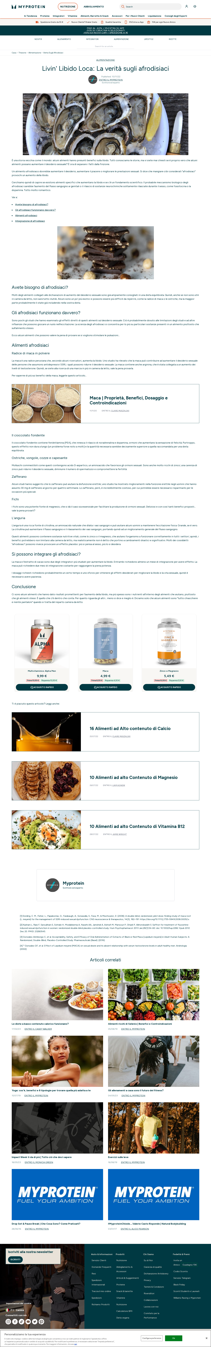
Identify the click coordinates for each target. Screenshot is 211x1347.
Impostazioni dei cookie (18, 1303)
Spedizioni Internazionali (98, 1282)
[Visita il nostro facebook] (15, 1321)
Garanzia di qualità (153, 1267)
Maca (105, 671)
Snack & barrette (124, 1291)
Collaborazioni (151, 1300)
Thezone (22, 53)
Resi (94, 1273)
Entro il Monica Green (39, 1162)
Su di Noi (148, 1260)
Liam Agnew (118, 785)
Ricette (173, 39)
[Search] (123, 6)
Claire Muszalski (120, 411)
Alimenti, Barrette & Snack (95, 16)
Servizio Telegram (182, 1278)
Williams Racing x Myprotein (187, 1298)
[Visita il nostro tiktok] (21, 1321)
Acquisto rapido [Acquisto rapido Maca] (105, 687)
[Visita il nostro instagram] (8, 1321)
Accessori (117, 16)
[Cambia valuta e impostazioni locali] (42, 1310)
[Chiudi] (207, 1338)
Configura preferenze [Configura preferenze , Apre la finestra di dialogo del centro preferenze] (151, 1338)
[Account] (187, 7)
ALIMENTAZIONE (105, 60)
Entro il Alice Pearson (135, 1229)
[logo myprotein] (28, 6)
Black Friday (179, 1284)
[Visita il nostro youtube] (28, 1321)
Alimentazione (121, 39)
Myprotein (73, 883)
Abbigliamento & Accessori (124, 1269)
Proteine (45, 16)
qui (75, 1344)
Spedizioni (97, 1298)
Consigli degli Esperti (176, 16)
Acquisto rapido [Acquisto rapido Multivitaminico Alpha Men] (42, 687)
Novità (38, 39)
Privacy (147, 1280)
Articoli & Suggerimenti (127, 1278)
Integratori (58, 16)
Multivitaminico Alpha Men (42, 671)
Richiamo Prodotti (101, 1304)
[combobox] (150, 6)
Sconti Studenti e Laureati (186, 1291)
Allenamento (64, 39)
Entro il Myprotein (111, 80)
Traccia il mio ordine (101, 1291)
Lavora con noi (151, 1306)
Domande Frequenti (101, 1267)
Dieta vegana (122, 1317)
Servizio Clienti (99, 1260)
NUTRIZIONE (67, 7)
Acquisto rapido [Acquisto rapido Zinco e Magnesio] (169, 687)
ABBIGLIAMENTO (94, 7)
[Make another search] (105, 46)
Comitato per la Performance (151, 1315)
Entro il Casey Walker (38, 1029)
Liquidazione (154, 16)
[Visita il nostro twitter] (35, 1321)
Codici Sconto (180, 1271)
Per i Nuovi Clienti (135, 16)
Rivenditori (149, 1293)
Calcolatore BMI (124, 1311)
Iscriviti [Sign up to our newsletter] (15, 1259)
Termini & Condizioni (154, 1287)
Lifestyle (148, 39)
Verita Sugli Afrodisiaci (53, 53)
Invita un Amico (185, 1263)
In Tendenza (30, 16)
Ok (173, 1338)
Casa (14, 53)
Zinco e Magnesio (169, 671)
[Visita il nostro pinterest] (41, 1321)
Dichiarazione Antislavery (156, 1273)
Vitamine (72, 16)
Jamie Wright (119, 834)
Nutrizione (121, 1260)
